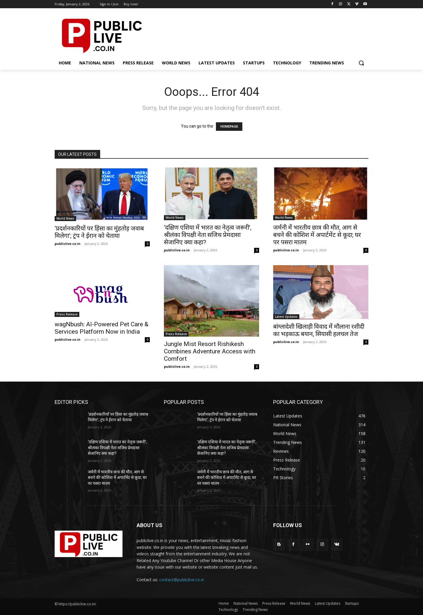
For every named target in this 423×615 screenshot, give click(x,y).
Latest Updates (286, 317)
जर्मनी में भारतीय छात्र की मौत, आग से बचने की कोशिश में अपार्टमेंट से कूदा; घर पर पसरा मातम (317, 235)
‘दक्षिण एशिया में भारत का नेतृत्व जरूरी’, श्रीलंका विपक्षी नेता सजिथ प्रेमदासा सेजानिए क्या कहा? (207, 235)
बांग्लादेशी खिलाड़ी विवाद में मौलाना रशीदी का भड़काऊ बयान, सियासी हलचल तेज (318, 330)
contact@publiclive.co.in (181, 579)
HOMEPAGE (229, 126)
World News (65, 218)
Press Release (67, 314)
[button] (361, 63)
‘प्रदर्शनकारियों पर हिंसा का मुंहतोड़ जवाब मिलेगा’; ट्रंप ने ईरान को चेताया (99, 232)
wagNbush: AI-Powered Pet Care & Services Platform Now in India (101, 328)
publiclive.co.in (67, 243)
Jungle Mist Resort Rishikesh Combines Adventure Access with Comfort (209, 351)
